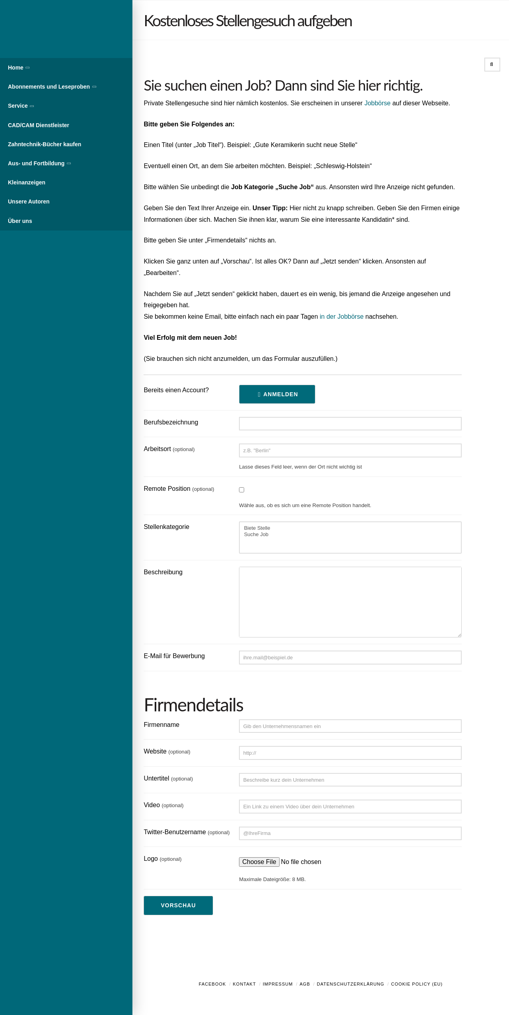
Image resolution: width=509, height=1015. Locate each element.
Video (163, 805)
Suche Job (350, 534)
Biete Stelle (350, 528)
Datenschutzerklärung (351, 984)
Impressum (278, 984)
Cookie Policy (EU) (417, 984)
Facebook (212, 984)
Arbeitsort (169, 449)
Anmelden (280, 394)
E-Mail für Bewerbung (174, 656)
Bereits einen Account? (176, 390)
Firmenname (161, 724)
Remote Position (179, 488)
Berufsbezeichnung (171, 422)
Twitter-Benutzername (186, 832)
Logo (162, 858)
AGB (304, 984)
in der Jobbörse (341, 316)
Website (167, 751)
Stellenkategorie (166, 526)
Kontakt (244, 984)
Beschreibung (163, 572)
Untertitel (168, 778)
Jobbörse (377, 103)
